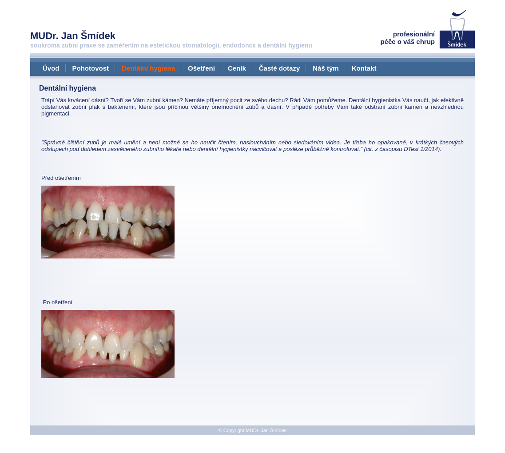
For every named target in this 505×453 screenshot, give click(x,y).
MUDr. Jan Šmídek (266, 430)
